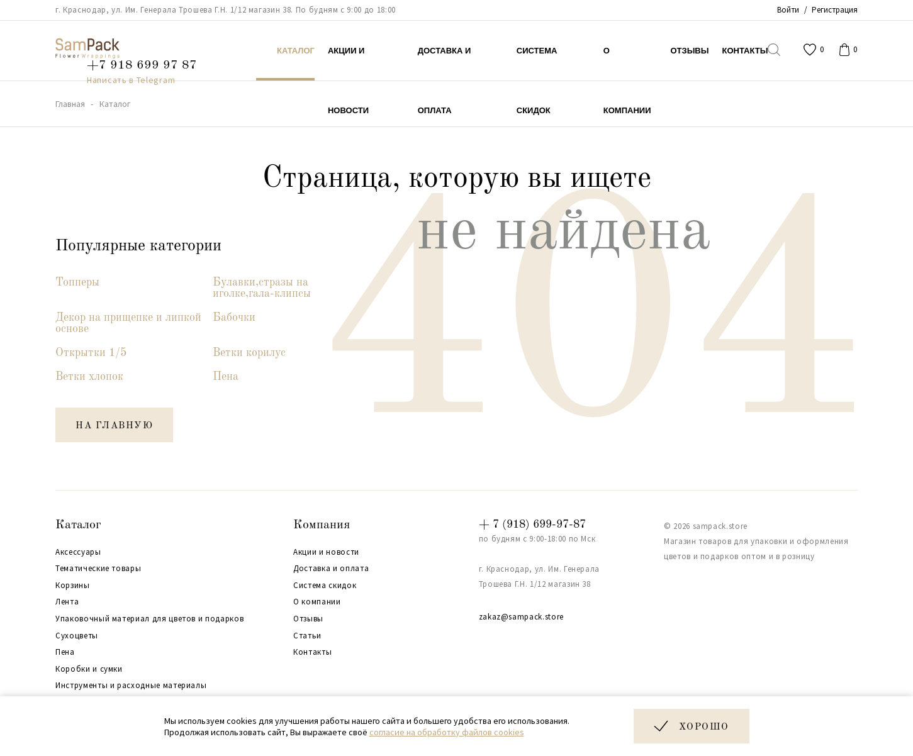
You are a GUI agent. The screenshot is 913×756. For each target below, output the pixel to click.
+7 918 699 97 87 (142, 65)
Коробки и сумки (89, 669)
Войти (788, 9)
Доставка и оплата (331, 569)
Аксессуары (78, 552)
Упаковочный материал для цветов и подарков (149, 619)
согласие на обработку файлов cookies (446, 732)
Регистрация (835, 9)
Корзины (72, 586)
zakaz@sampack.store (521, 616)
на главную (114, 426)
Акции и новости (326, 552)
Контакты (312, 652)
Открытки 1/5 (90, 353)
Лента (67, 602)
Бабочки (234, 317)
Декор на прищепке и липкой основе (128, 323)
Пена (225, 376)
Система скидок (324, 586)
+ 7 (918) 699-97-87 (532, 524)
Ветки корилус (249, 353)
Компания (321, 525)
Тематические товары (98, 569)
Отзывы (308, 619)
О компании (317, 602)
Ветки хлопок (89, 376)
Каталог (78, 525)
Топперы (77, 282)
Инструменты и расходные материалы (130, 686)
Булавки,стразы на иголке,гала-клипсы (262, 288)
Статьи (307, 636)
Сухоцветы (76, 636)
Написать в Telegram (131, 79)
